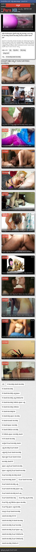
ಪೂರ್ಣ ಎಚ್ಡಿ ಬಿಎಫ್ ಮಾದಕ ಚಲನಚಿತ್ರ (12, 466)
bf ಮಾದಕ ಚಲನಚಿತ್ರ (7, 388)
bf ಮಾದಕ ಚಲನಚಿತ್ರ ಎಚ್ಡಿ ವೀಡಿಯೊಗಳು (12, 398)
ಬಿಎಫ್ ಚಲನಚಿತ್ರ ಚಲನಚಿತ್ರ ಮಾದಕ (11, 475)
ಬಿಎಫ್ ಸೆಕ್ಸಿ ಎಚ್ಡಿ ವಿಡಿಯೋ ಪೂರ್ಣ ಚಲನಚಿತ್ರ (14, 502)
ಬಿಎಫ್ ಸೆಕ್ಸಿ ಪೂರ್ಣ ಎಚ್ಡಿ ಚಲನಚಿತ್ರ (11, 507)
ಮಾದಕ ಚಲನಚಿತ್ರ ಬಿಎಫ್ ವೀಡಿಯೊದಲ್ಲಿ (12, 538)
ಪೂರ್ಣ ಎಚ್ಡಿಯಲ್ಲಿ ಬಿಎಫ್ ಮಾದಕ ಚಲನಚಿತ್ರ (13, 470)
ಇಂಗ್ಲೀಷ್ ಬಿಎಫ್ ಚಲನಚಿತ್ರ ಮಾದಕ (11, 443)
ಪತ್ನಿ (10, 50)
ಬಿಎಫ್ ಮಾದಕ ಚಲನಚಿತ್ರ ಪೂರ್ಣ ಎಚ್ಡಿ (12, 488)
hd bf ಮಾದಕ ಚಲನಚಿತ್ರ (8, 438)
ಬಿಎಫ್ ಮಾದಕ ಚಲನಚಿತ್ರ (25, 479)
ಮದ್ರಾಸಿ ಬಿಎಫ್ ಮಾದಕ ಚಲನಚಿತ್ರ (11, 511)
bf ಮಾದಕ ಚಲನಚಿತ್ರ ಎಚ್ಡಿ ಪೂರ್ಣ (11, 393)
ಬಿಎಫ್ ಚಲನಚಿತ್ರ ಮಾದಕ (9, 479)
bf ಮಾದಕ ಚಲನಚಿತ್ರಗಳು (8, 411)
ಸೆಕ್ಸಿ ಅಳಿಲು (15, 50)
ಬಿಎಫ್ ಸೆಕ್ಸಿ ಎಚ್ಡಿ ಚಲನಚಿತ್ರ (26, 498)
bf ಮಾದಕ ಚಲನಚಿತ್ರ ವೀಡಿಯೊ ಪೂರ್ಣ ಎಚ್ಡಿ (13, 402)
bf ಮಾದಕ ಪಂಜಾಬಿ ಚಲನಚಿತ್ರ (10, 420)
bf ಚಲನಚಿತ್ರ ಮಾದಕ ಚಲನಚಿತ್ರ (13, 57)
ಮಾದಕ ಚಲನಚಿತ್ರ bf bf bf (9, 516)
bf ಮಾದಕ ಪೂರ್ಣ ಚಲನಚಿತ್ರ (9, 425)
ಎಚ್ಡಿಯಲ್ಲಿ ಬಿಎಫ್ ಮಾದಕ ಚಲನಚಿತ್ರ (11, 452)
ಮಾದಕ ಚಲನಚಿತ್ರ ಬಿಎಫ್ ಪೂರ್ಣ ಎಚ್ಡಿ (12, 529)
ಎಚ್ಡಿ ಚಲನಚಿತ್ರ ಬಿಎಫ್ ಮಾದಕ (10, 448)
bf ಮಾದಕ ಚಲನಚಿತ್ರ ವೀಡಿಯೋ (10, 407)
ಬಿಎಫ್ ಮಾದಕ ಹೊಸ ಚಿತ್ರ (9, 498)
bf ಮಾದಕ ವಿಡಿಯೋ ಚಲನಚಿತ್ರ (10, 429)
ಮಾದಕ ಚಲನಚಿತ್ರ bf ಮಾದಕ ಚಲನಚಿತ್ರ (12, 520)
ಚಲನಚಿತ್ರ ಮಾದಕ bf (7, 461)
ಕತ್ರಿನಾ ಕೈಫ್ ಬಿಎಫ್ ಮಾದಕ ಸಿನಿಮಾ (11, 457)
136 (3, 384)
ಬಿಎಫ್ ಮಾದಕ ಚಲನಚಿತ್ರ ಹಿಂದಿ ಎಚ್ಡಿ (11, 493)
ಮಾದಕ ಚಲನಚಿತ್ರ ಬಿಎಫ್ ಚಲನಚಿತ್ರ (11, 525)
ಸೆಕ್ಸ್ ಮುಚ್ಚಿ (23, 50)
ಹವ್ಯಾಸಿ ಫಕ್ (6, 53)
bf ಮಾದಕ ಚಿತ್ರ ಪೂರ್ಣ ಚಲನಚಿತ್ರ (11, 416)
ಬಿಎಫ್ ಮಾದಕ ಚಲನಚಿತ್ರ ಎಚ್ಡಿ (10, 484)
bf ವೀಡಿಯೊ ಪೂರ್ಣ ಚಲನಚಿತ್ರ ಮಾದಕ (12, 434)
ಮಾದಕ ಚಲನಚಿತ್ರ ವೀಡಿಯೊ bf (10, 543)
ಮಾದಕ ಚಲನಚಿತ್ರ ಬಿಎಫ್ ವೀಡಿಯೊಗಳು (12, 534)
